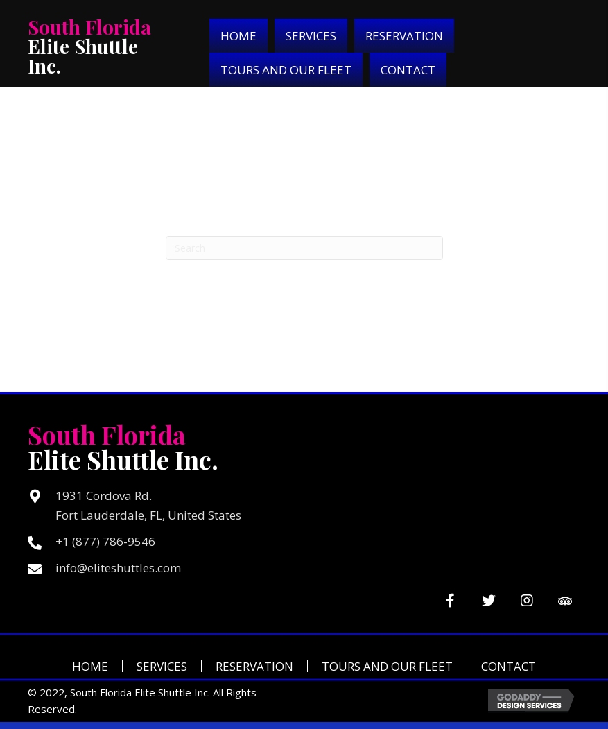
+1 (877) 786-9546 (105, 541)
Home (90, 666)
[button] (450, 600)
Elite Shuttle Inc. (89, 46)
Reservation (254, 666)
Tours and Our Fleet (387, 666)
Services (162, 666)
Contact (508, 666)
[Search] (304, 248)
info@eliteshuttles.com (118, 568)
